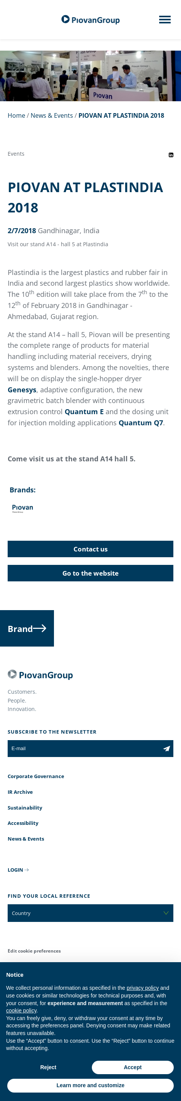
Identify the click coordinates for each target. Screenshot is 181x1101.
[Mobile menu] (164, 22)
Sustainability (25, 807)
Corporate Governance (36, 776)
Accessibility (23, 823)
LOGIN (15, 869)
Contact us (90, 549)
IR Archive (20, 791)
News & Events (52, 115)
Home (16, 115)
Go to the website (90, 573)
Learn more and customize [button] (90, 1085)
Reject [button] (48, 1067)
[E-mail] (84, 748)
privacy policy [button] (143, 988)
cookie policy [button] (21, 1010)
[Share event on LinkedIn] (171, 155)
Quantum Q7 (141, 422)
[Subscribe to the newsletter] (166, 748)
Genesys (22, 389)
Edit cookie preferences (34, 951)
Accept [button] (133, 1067)
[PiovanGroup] (90, 20)
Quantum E (84, 411)
